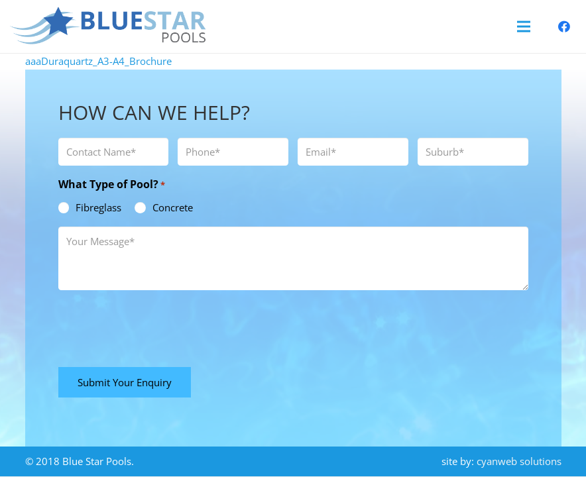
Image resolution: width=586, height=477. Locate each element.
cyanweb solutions (519, 461)
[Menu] (523, 26)
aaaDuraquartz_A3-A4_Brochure (98, 61)
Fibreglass (98, 207)
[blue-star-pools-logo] (108, 26)
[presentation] (159, 326)
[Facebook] (564, 26)
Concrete (172, 207)
